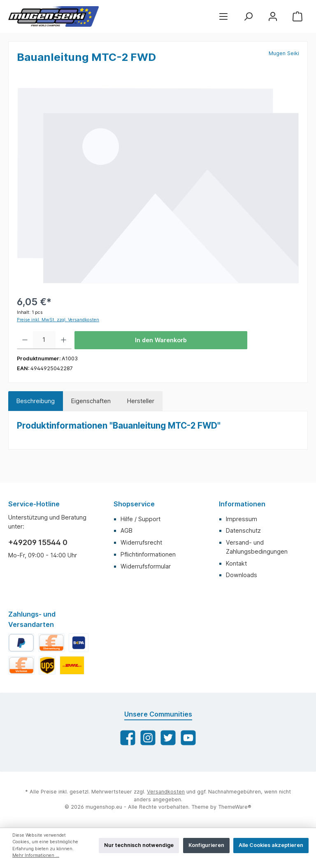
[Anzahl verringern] (25, 340)
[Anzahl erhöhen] (64, 340)
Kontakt (236, 563)
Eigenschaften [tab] (91, 400)
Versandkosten (166, 792)
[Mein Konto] (273, 16)
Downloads (241, 574)
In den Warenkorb (161, 339)
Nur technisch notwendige (139, 845)
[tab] (35, 401)
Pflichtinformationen (148, 554)
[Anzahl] (44, 340)
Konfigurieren (206, 845)
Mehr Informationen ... (35, 855)
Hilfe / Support (140, 518)
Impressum (241, 518)
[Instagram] (148, 737)
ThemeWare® (234, 807)
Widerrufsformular (146, 566)
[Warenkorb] (297, 16)
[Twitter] (168, 737)
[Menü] (223, 16)
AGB (126, 530)
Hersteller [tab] (140, 400)
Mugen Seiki (284, 53)
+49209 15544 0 (37, 542)
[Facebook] (127, 737)
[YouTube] (188, 737)
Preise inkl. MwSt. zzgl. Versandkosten (58, 319)
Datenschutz (243, 530)
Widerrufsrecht (141, 542)
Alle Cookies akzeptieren (271, 845)
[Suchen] (248, 16)
